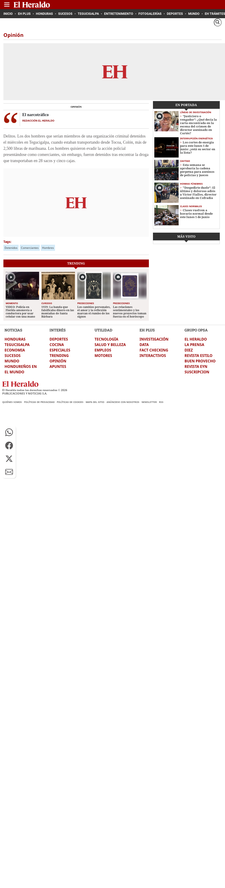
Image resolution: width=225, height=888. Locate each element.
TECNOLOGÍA (106, 339)
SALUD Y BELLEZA (110, 344)
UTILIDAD (103, 330)
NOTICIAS (13, 330)
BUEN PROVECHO (200, 361)
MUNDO (12, 361)
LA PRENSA (194, 344)
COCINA (57, 344)
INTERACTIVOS (153, 355)
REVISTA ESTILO (198, 355)
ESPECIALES (60, 350)
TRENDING (59, 355)
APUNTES (58, 366)
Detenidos (11, 248)
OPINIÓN (58, 361)
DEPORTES (59, 339)
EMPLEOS (103, 350)
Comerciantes (30, 248)
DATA (144, 344)
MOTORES (103, 355)
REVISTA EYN (196, 366)
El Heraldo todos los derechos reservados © (34, 390)
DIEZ (189, 350)
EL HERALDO (196, 339)
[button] (9, 432)
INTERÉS (58, 330)
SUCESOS (12, 355)
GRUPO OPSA (196, 330)
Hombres (48, 248)
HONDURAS (15, 339)
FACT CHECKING (154, 350)
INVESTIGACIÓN (154, 339)
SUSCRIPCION (197, 371)
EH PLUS (147, 330)
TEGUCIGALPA (17, 344)
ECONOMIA (15, 350)
